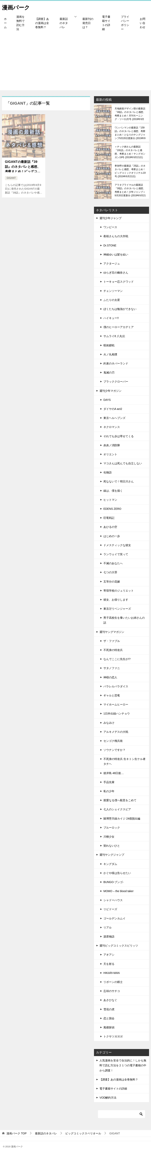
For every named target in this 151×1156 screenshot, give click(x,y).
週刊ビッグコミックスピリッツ (118, 945)
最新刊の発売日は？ (87, 23)
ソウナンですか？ (114, 749)
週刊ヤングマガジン (111, 631)
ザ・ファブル (111, 641)
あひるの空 (110, 526)
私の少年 (108, 791)
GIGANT (11, 178)
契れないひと (111, 845)
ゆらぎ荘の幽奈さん (115, 272)
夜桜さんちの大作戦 (115, 236)
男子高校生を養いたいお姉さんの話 (124, 620)
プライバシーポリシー (125, 23)
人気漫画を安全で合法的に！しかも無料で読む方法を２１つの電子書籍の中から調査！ (122, 1065)
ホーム (5, 23)
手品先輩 (108, 782)
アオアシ (108, 954)
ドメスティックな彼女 (117, 545)
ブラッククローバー (115, 381)
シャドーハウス (113, 900)
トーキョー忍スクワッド (118, 281)
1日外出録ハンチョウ (116, 713)
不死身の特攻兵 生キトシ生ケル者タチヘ (124, 761)
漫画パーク (17, 6)
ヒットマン (110, 499)
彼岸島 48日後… (113, 773)
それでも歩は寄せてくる (118, 436)
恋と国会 (108, 1018)
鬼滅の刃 (108, 372)
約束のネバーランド (115, 363)
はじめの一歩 (111, 536)
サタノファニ (111, 668)
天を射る (108, 963)
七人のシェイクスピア (117, 809)
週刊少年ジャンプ (110, 218)
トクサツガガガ (113, 1036)
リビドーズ (110, 909)
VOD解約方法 (107, 1097)
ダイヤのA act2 (112, 408)
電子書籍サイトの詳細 (106, 23)
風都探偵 (108, 1027)
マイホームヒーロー (115, 704)
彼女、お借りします (115, 599)
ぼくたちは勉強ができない (119, 309)
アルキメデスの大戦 (115, 731)
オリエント (110, 454)
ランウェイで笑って (115, 554)
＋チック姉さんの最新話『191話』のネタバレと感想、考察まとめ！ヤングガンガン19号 (130, 152)
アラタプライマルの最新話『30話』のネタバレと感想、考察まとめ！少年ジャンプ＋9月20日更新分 (130, 190)
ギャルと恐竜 (111, 695)
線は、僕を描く (113, 490)
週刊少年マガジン (110, 390)
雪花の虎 (108, 1009)
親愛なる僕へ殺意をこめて (119, 800)
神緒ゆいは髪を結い (115, 254)
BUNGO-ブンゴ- (113, 882)
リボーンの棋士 (113, 982)
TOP (16, 1133)
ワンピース (110, 227)
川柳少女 (108, 836)
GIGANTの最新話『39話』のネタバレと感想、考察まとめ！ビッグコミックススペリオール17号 (23, 166)
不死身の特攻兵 (113, 650)
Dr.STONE (109, 245)
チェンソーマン (113, 290)
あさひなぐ (110, 1000)
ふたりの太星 (111, 299)
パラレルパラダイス (115, 686)
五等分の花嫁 (111, 581)
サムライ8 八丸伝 (114, 336)
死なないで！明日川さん (118, 481)
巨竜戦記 (108, 517)
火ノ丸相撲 (110, 354)
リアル (107, 927)
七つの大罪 (110, 572)
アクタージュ (111, 263)
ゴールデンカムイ (114, 918)
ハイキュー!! (111, 318)
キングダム (110, 864)
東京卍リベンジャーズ (117, 608)
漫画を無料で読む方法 (20, 23)
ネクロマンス (111, 427)
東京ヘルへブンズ (114, 417)
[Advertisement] (75, 62)
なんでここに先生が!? (117, 659)
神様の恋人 (110, 677)
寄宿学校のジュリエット (118, 590)
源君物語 (108, 936)
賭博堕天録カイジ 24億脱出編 (121, 818)
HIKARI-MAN (111, 972)
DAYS (107, 399)
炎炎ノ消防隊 (111, 445)
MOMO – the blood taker (118, 891)
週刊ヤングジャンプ (111, 854)
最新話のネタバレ (64, 23)
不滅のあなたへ (113, 563)
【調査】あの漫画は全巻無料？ (42, 23)
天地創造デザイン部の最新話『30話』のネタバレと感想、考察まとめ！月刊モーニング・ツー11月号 (130, 114)
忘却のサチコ (111, 991)
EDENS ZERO (112, 508)
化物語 (107, 472)
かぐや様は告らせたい (117, 873)
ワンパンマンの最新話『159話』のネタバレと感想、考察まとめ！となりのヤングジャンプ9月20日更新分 (130, 133)
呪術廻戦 (108, 345)
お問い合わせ (142, 23)
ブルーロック (111, 827)
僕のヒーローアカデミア (118, 327)
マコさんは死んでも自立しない (122, 463)
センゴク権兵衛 (113, 740)
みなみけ (108, 722)
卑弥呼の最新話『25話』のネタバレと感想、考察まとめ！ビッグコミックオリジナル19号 (130, 171)
